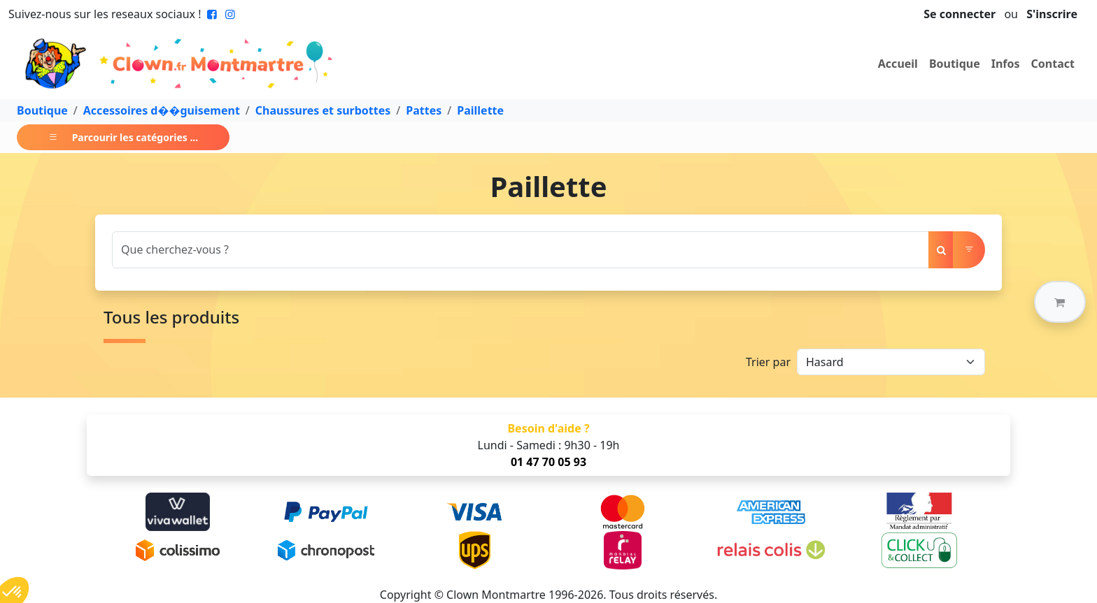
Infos (1005, 63)
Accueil (898, 63)
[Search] (520, 249)
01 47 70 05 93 (548, 462)
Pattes (423, 110)
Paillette (480, 110)
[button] (1060, 302)
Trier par (768, 362)
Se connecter (959, 14)
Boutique (954, 63)
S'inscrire (1051, 14)
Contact (1053, 63)
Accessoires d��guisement (161, 110)
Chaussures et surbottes (323, 110)
